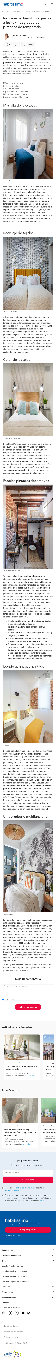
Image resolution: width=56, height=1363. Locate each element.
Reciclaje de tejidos (11, 86)
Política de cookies (12, 1337)
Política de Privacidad (24, 1188)
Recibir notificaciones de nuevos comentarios (22, 1000)
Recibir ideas (28, 1180)
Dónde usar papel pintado (15, 94)
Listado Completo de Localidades (15, 1282)
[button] (28, 1250)
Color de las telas (11, 89)
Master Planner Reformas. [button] (11, 438)
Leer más (31, 1076)
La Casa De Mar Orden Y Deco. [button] (13, 181)
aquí (42, 1201)
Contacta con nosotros (11, 1307)
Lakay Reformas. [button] (8, 914)
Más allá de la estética (13, 83)
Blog (8, 11)
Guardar (28, 44)
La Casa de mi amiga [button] (10, 311)
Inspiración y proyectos (20, 11)
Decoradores (35, 11)
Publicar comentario (28, 1007)
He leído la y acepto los (23, 1189)
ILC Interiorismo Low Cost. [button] (12, 570)
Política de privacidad (13, 1332)
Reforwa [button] (6, 745)
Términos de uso (12, 1191)
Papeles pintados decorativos (16, 92)
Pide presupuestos (28, 1359)
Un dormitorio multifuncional (16, 97)
